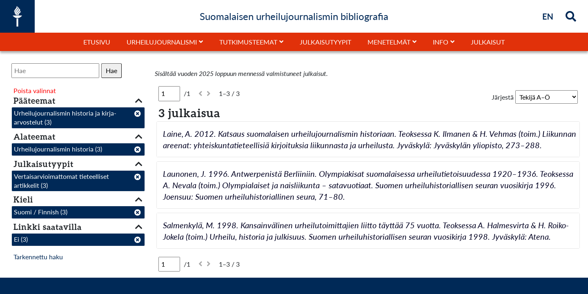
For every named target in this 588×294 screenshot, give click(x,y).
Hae (111, 70)
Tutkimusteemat (248, 42)
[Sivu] (169, 93)
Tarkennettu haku (38, 257)
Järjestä (503, 97)
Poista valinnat (34, 90)
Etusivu (96, 42)
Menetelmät (389, 42)
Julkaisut (488, 42)
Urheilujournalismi (162, 42)
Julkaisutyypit (325, 42)
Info (440, 42)
